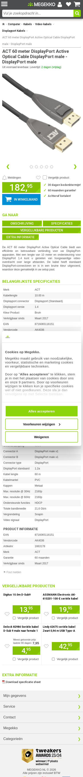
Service (9, 706)
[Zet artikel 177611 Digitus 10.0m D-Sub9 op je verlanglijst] (7, 614)
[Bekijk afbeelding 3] (46, 166)
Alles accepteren (41, 411)
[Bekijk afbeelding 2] (41, 166)
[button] (14, 4)
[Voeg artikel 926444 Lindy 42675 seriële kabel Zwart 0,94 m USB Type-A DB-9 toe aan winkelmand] (66, 646)
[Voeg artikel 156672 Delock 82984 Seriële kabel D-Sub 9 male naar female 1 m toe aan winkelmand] (26, 650)
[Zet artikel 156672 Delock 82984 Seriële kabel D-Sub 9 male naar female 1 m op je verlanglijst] (7, 646)
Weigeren (41, 437)
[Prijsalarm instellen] (11, 177)
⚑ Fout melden (12, 572)
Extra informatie (20, 237)
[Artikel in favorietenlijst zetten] (38, 177)
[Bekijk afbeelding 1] (36, 166)
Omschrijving (22, 223)
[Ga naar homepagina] (41, 4)
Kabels (27, 24)
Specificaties (62, 223)
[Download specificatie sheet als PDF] (41, 681)
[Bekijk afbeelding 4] (51, 166)
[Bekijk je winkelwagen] (77, 4)
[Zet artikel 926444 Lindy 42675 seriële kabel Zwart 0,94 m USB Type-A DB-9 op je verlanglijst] (46, 646)
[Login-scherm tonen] (60, 4)
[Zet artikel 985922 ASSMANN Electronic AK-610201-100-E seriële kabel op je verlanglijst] (46, 614)
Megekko (10, 728)
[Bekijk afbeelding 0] (31, 166)
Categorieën (13, 739)
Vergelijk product (58, 177)
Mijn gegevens (14, 696)
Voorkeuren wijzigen (41, 424)
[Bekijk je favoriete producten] (68, 4)
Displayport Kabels (13, 30)
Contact (9, 717)
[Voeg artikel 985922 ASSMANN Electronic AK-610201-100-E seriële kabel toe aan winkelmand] (66, 609)
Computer (14, 24)
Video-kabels (43, 24)
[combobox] (37, 13)
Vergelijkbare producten (41, 230)
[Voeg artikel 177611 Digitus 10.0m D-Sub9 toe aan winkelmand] (26, 609)
